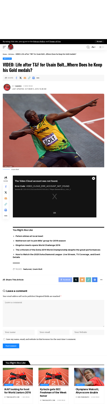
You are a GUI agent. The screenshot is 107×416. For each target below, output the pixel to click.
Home (5, 54)
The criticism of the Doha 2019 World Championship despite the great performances (58, 249)
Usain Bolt (38, 269)
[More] (38, 78)
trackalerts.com (13, 402)
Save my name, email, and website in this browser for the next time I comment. (41, 344)
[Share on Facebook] (16, 78)
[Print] (34, 78)
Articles (12, 54)
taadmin (19, 86)
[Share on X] (21, 78)
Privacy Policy (39, 41)
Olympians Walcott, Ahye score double (87, 396)
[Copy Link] (29, 78)
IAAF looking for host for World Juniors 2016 (17, 396)
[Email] (25, 78)
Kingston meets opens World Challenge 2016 (38, 245)
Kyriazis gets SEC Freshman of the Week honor (53, 398)
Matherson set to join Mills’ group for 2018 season (41, 240)
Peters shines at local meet (30, 236)
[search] (88, 47)
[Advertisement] (53, 19)
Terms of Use (57, 41)
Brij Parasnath (83, 402)
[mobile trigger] (5, 47)
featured (28, 269)
